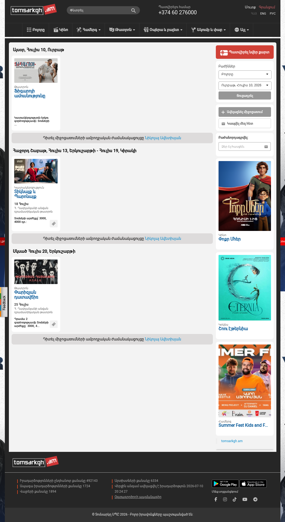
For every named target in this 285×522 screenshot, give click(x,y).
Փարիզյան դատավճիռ (26, 295)
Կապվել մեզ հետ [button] (237, 124)
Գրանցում (267, 7)
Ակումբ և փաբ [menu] (211, 30)
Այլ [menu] (244, 30)
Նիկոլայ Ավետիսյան (163, 138)
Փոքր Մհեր (230, 239)
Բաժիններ (227, 66)
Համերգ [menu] (92, 30)
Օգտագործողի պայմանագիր (138, 497)
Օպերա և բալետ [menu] (166, 30)
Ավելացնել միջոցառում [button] (242, 112)
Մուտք (250, 7)
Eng (263, 13)
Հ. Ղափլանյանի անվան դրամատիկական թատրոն (33, 209)
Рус (273, 13)
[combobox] (245, 74)
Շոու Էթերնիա (233, 328)
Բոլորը (39, 30)
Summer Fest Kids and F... (243, 425)
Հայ (254, 13)
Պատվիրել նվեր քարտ (244, 53)
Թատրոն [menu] (125, 30)
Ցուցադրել (245, 96)
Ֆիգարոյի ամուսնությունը (29, 93)
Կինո (63, 30)
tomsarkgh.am (232, 441)
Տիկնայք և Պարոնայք (25, 194)
